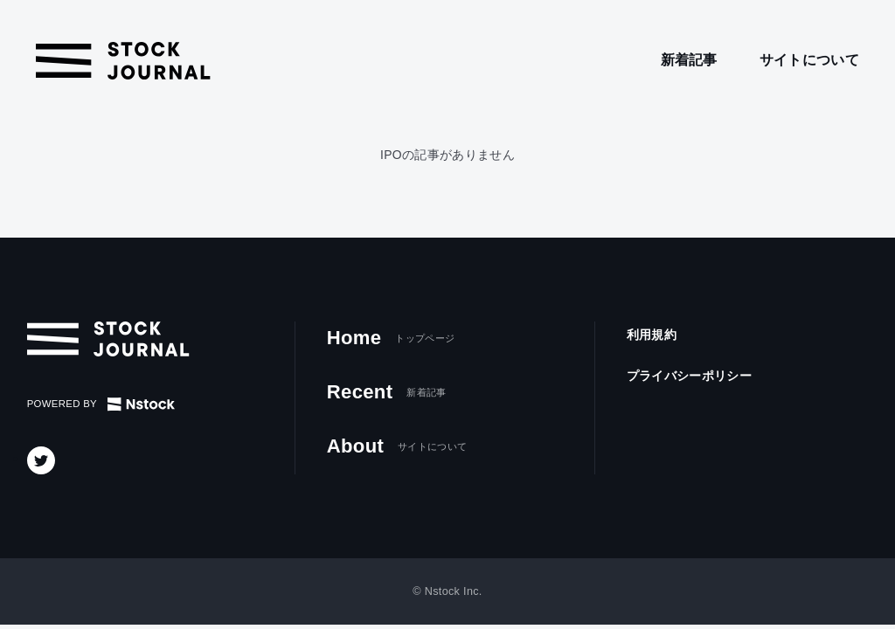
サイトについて (809, 59)
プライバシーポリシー (689, 376)
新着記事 (689, 59)
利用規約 (651, 335)
